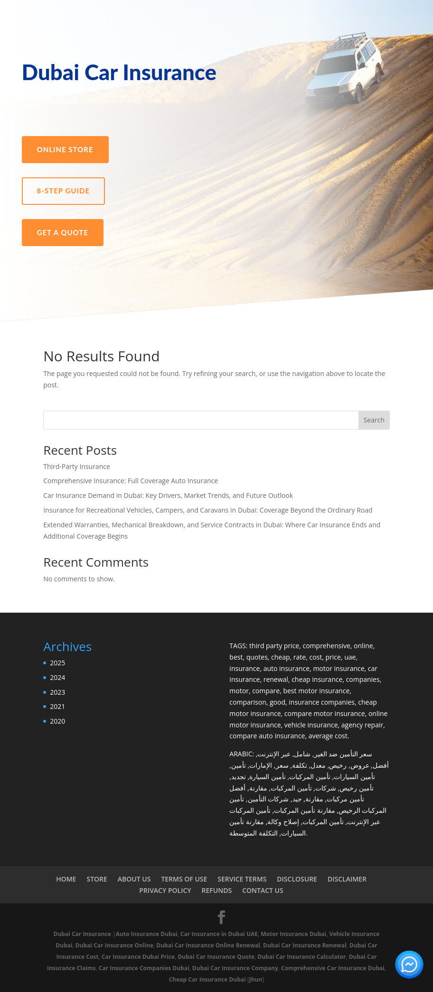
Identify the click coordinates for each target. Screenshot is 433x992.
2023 (57, 692)
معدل (318, 765)
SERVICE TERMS (241, 878)
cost (315, 656)
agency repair (362, 724)
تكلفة (299, 765)
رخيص (338, 765)
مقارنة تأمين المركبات (304, 810)
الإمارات (260, 765)
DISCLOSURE (297, 878)
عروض (359, 765)
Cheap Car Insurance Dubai (207, 979)
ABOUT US (134, 878)
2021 (57, 706)
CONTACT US (262, 890)
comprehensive (326, 645)
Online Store (65, 149)
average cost (328, 735)
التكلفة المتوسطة (253, 832)
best (236, 656)
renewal (276, 679)
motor (239, 690)
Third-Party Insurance (76, 466)
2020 (57, 721)
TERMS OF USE (184, 878)
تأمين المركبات (309, 776)
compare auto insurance (267, 735)
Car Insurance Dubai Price (138, 957)
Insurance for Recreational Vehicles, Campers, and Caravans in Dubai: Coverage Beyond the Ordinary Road (207, 509)
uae (350, 656)
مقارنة (258, 787)
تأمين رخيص (356, 787)
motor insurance (338, 668)
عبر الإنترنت (274, 753)
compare (266, 690)
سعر (282, 765)
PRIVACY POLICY (165, 890)
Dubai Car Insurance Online (114, 945)
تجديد (238, 776)
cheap (280, 656)
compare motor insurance (324, 713)
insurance (244, 668)
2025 (57, 662)
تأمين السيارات (354, 776)
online (363, 645)
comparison (247, 702)
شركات (325, 787)
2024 (57, 677)
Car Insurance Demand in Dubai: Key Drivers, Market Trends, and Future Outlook (168, 495)
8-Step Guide (63, 190)
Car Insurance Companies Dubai (144, 968)
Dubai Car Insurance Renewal (305, 945)
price (333, 656)
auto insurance (287, 668)
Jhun (256, 979)
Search (374, 419)
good (277, 702)
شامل (302, 753)
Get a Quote (62, 232)
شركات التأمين (268, 798)
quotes (257, 656)
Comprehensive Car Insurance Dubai (333, 968)
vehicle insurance (311, 724)
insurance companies (322, 702)
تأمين (238, 765)
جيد (297, 798)
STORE (96, 878)
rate (299, 656)
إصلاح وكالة (283, 821)
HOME (66, 878)
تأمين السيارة (267, 776)
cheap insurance (317, 679)
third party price (274, 645)
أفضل (381, 765)
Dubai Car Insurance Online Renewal (208, 945)
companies (363, 679)
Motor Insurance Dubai (293, 934)
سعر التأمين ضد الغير (343, 753)
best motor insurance (316, 690)
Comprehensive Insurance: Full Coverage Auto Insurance (130, 480)
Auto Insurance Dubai (147, 934)
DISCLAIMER (347, 878)
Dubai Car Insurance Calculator (301, 957)
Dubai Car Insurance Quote (216, 957)
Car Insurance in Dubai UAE (219, 934)
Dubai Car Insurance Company (235, 968)
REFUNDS (217, 890)
